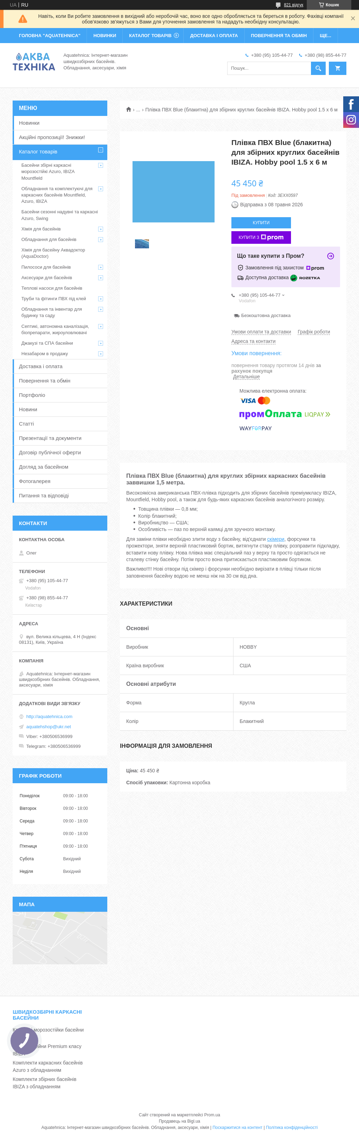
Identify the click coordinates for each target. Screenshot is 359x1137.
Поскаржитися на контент (237, 1127)
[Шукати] (318, 68)
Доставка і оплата (40, 366)
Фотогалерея (34, 481)
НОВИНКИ (104, 35)
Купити (261, 222)
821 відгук (293, 4)
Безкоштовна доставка (266, 315)
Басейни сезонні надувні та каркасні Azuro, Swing (59, 215)
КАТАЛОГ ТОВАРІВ (150, 35)
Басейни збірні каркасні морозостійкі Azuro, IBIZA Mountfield (47, 171)
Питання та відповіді (44, 495)
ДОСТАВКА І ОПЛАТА (214, 35)
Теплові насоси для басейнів (51, 288)
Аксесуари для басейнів (46, 277)
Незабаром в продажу (44, 353)
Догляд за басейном (43, 467)
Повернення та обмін (44, 381)
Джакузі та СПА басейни (47, 343)
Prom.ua (212, 1114)
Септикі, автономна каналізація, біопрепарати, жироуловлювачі (55, 329)
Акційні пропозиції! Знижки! (52, 137)
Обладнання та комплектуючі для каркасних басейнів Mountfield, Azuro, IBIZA (57, 195)
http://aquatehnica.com (49, 716)
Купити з (261, 237)
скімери (275, 539)
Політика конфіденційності (292, 1127)
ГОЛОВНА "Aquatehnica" (49, 35)
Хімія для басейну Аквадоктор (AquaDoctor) (53, 253)
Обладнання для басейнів (48, 239)
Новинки (29, 123)
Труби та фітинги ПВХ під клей (53, 298)
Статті (26, 424)
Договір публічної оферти (50, 452)
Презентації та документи (50, 438)
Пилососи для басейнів (46, 267)
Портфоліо (32, 395)
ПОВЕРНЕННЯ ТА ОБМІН (279, 35)
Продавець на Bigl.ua (179, 1121)
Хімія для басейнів (41, 229)
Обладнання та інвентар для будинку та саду (51, 312)
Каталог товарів (38, 151)
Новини (28, 409)
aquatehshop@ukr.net (48, 726)
